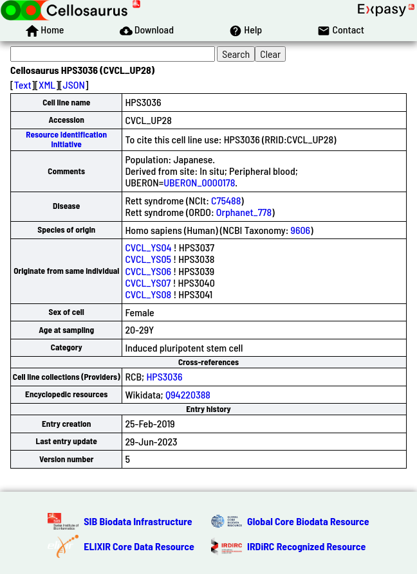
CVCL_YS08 (148, 294)
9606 (301, 230)
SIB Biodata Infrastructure (138, 521)
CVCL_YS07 (148, 282)
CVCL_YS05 (148, 259)
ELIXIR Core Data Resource (139, 546)
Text (23, 84)
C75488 (226, 200)
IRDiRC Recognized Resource (306, 546)
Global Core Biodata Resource (308, 521)
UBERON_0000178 (199, 182)
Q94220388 (187, 394)
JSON (74, 84)
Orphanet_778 (244, 212)
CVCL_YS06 (148, 271)
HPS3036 (164, 376)
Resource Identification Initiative (66, 139)
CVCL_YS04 (148, 247)
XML (47, 84)
